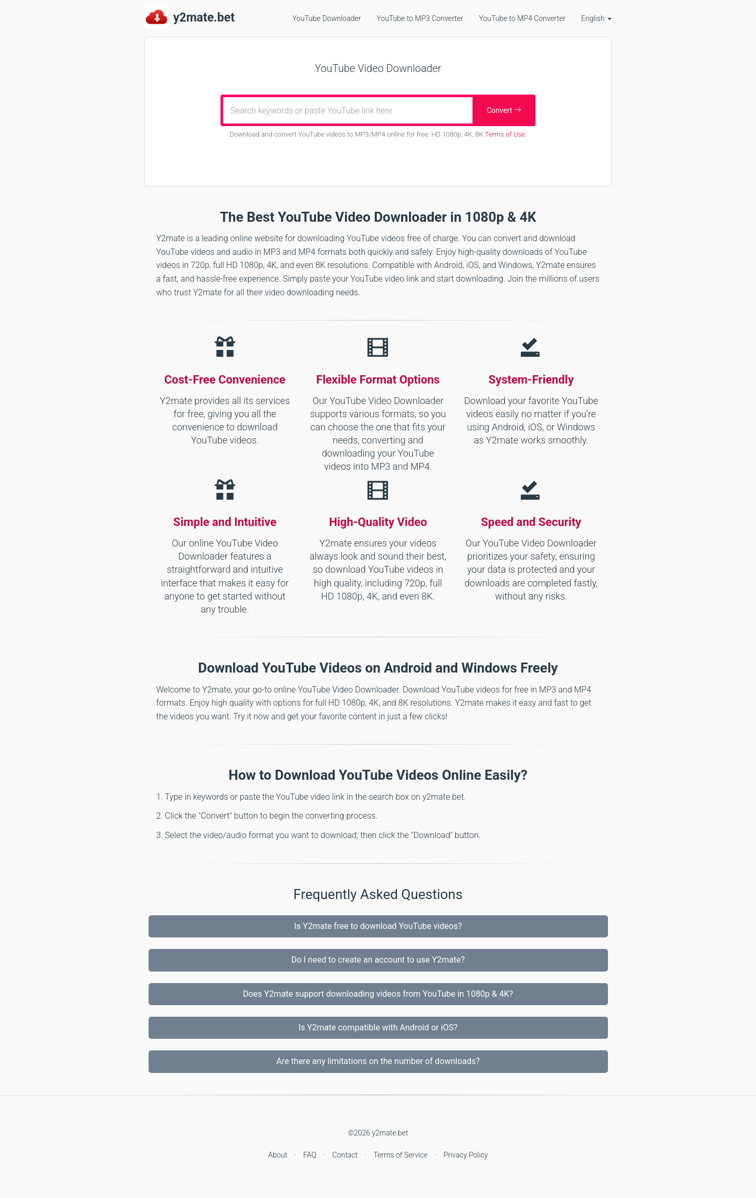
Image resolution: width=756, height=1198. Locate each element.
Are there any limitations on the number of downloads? (378, 1061)
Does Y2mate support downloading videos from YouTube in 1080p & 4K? (378, 994)
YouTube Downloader (326, 18)
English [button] (596, 18)
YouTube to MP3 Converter (419, 18)
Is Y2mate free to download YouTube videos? (377, 926)
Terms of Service (401, 1155)
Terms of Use (505, 134)
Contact (346, 1155)
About (278, 1155)
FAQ (310, 1155)
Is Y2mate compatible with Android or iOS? (377, 1027)
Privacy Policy (466, 1155)
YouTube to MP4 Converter (522, 18)
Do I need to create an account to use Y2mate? (378, 960)
